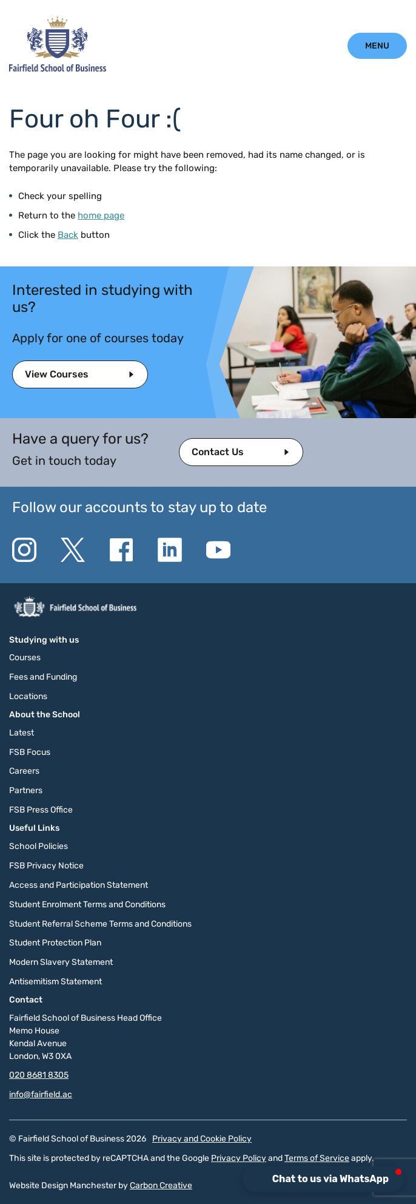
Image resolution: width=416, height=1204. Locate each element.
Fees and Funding (43, 677)
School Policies (38, 846)
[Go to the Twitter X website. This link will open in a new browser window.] (73, 550)
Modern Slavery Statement (61, 962)
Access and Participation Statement (78, 885)
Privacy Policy (238, 1158)
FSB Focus (29, 752)
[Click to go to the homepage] (57, 68)
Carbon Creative (161, 1185)
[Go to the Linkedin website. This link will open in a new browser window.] (170, 550)
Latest (21, 733)
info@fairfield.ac (40, 1094)
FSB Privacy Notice (46, 866)
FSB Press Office (41, 810)
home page (101, 215)
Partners (25, 790)
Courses (25, 657)
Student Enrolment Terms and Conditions (87, 904)
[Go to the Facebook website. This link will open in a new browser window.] (121, 550)
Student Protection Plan (55, 943)
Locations (28, 696)
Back (68, 234)
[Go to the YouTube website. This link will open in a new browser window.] (218, 550)
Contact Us (218, 452)
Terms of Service (316, 1158)
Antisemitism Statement (55, 981)
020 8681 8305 (39, 1075)
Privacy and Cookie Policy (202, 1139)
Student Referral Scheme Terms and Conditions (100, 924)
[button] (324, 1179)
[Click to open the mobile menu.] (377, 46)
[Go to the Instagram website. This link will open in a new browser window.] (24, 550)
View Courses (57, 374)
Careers (24, 771)
